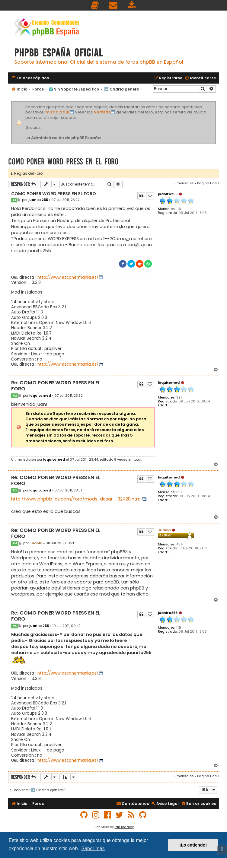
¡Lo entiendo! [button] (193, 845)
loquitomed (169, 382)
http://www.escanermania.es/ (67, 277)
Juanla (164, 530)
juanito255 (167, 194)
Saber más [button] (92, 848)
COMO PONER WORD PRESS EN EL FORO (63, 161)
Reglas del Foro (27, 173)
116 (178, 209)
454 (179, 544)
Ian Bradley (124, 827)
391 (179, 397)
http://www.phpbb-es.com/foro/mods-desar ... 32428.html (76, 499)
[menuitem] (95, 5)
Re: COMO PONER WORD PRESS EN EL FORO (55, 386)
